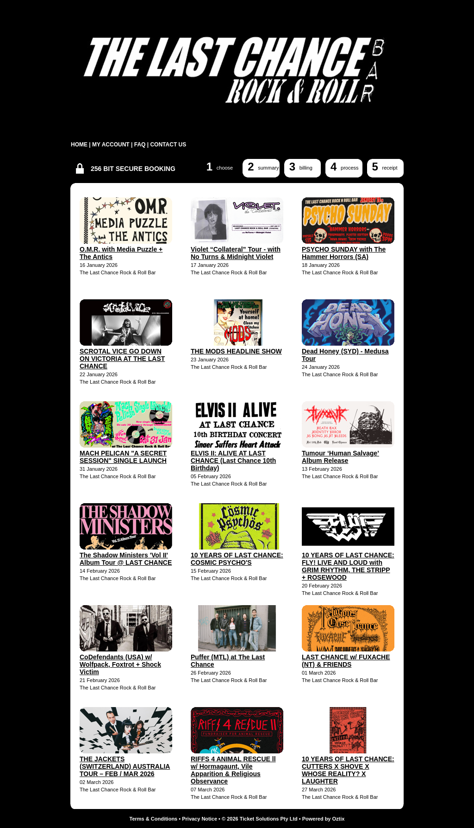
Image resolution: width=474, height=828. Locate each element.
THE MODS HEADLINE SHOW (236, 351)
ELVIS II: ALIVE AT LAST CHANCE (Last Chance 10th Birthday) (233, 460)
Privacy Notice (199, 819)
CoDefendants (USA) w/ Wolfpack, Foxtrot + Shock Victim (120, 664)
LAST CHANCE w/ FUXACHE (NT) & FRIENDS (346, 660)
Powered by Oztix (323, 819)
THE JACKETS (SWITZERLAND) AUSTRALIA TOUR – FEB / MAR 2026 (125, 766)
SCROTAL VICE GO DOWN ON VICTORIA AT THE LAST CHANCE (122, 359)
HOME (79, 144)
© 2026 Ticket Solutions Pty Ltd (260, 819)
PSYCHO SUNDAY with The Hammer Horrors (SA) (344, 253)
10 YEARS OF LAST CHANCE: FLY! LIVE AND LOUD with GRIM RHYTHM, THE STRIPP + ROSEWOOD (348, 566)
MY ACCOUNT (111, 144)
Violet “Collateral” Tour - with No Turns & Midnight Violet (236, 253)
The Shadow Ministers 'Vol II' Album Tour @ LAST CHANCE (126, 558)
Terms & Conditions (154, 819)
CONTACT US (168, 144)
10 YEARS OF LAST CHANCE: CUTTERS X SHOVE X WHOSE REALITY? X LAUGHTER (348, 770)
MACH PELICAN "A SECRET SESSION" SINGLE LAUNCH (123, 456)
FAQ (140, 144)
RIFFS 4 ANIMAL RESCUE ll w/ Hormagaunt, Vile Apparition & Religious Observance (233, 770)
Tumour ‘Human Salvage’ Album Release (340, 456)
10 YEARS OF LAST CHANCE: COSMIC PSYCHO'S (237, 558)
